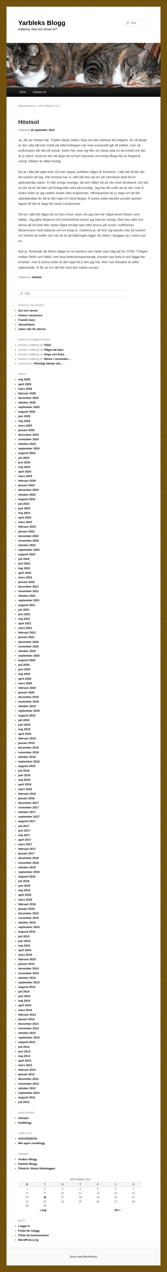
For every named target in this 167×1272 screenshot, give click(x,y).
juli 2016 (23, 881)
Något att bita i (54, 349)
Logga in (24, 1226)
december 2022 (28, 536)
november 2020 (28, 646)
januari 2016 (26, 908)
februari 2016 (27, 904)
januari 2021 (26, 637)
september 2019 (29, 710)
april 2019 (24, 733)
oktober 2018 (27, 757)
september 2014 (29, 982)
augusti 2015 (26, 931)
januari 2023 (26, 531)
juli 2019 (23, 720)
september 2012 (29, 1092)
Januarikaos (26, 324)
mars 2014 (25, 1010)
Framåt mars (26, 320)
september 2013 (29, 1037)
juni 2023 (24, 508)
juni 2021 (24, 614)
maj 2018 (24, 779)
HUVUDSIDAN (27, 1138)
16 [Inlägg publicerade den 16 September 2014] (44, 1197)
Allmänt (37, 277)
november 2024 (28, 439)
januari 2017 (26, 853)
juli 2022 (23, 559)
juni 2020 (24, 669)
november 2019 (28, 701)
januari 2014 (26, 1019)
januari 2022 (26, 582)
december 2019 (28, 697)
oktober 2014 (27, 977)
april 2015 (24, 950)
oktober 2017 (27, 812)
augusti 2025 (26, 411)
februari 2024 (27, 480)
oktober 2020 (27, 651)
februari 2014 (27, 1014)
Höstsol (28, 122)
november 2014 (28, 973)
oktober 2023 (27, 494)
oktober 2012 (27, 1088)
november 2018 (28, 752)
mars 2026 (25, 388)
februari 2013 (27, 1069)
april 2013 (24, 1060)
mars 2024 (25, 476)
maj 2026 (24, 379)
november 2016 (28, 862)
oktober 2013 (27, 1033)
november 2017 (28, 807)
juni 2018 (24, 775)
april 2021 (24, 623)
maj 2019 (24, 729)
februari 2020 (27, 687)
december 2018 (28, 747)
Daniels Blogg (27, 1163)
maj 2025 (24, 421)
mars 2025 (25, 425)
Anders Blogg (27, 1159)
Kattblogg (25, 1122)
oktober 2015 (27, 922)
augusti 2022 (26, 554)
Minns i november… (57, 359)
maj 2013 (24, 1056)
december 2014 (28, 968)
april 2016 (24, 894)
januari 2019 (26, 743)
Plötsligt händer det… (48, 363)
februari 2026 (27, 393)
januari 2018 (26, 798)
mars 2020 (25, 683)
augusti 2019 (26, 715)
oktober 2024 (27, 443)
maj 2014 (24, 1000)
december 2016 (28, 858)
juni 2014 (24, 996)
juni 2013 (24, 1051)
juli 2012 (23, 1102)
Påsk (47, 345)
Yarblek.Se (39, 92)
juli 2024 (23, 457)
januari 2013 (26, 1074)
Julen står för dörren (32, 329)
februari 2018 (27, 793)
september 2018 (29, 761)
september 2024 (29, 448)
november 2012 (28, 1083)
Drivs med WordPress (83, 1256)
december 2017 (28, 803)
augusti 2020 (26, 660)
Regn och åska (54, 354)
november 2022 (28, 540)
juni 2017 (24, 830)
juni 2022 (24, 563)
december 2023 (28, 489)
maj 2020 (24, 674)
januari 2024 (26, 485)
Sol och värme (28, 310)
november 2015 (28, 918)
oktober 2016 (27, 867)
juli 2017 (23, 826)
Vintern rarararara (30, 315)
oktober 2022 (27, 545)
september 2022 (29, 549)
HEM (22, 92)
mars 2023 (25, 522)
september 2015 (29, 927)
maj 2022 (24, 568)
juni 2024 (24, 462)
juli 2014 (23, 991)
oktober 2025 (27, 402)
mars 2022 (25, 577)
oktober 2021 (27, 595)
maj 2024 (24, 467)
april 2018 (24, 784)
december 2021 (28, 586)
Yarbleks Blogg (41, 22)
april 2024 (24, 471)
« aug (43, 1210)
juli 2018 (23, 770)
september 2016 (29, 872)
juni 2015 (24, 941)
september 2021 (29, 600)
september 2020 (29, 655)
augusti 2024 (26, 453)
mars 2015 (25, 954)
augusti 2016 (26, 876)
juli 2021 (23, 609)
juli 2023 (23, 503)
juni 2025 (24, 416)
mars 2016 (25, 899)
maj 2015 (24, 945)
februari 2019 (27, 738)
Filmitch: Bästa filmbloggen (36, 1168)
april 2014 (24, 1005)
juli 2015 (23, 936)
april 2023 (24, 517)
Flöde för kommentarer (33, 1235)
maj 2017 (24, 835)
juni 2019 (24, 724)
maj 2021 (24, 618)
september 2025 (29, 407)
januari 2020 (26, 692)
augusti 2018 (26, 766)
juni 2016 (24, 885)
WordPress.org (28, 1240)
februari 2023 (27, 526)
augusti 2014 (26, 987)
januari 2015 (26, 963)
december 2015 (28, 913)
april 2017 (24, 839)
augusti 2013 (26, 1042)
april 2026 (24, 384)
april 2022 (24, 572)
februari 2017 (27, 848)
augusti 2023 (26, 499)
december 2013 (28, 1023)
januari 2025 (26, 430)
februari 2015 (27, 959)
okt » (117, 1210)
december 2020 (28, 642)
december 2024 (28, 434)
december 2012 (28, 1079)
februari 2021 (27, 632)
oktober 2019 (27, 706)
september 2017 (29, 816)
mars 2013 (25, 1065)
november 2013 (28, 1028)
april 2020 (24, 678)
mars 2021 (25, 628)
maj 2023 (24, 513)
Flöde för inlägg (29, 1230)
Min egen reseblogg (31, 1143)
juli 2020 (23, 664)
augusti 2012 (26, 1097)
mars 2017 (25, 844)
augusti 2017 (26, 821)
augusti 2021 (26, 605)
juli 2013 (23, 1046)
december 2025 (28, 398)
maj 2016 (24, 890)
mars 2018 (25, 789)
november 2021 (28, 591)
